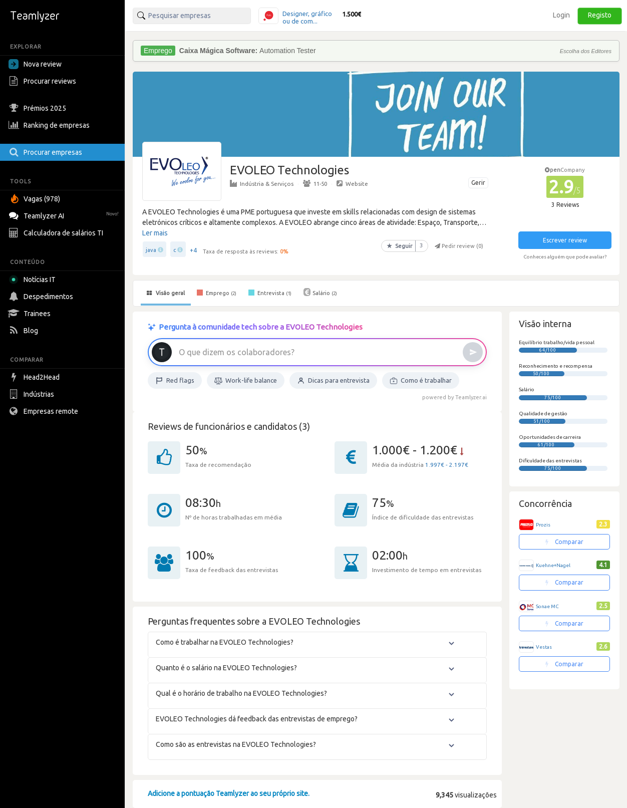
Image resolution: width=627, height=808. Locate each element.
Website (352, 183)
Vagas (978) (35, 199)
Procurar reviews (43, 81)
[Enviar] (473, 352)
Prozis (543, 524)
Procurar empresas (46, 152)
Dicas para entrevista (333, 381)
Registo (599, 15)
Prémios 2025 (38, 108)
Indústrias (32, 394)
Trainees (31, 314)
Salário (320, 292)
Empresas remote (44, 411)
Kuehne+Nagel (553, 565)
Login (561, 15)
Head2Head (35, 377)
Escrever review (565, 240)
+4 (193, 250)
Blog (24, 331)
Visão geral (166, 293)
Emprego (216, 292)
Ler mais (155, 233)
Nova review (35, 64)
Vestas (544, 647)
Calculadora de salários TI (57, 233)
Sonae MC (547, 606)
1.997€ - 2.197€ (446, 464)
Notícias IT (34, 280)
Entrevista (269, 292)
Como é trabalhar (421, 381)
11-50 (315, 183)
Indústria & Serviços (261, 183)
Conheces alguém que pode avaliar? (564, 256)
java (151, 250)
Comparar (564, 541)
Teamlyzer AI (65, 214)
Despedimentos (42, 297)
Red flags (174, 381)
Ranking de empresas (50, 125)
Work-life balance (245, 381)
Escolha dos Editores (585, 51)
